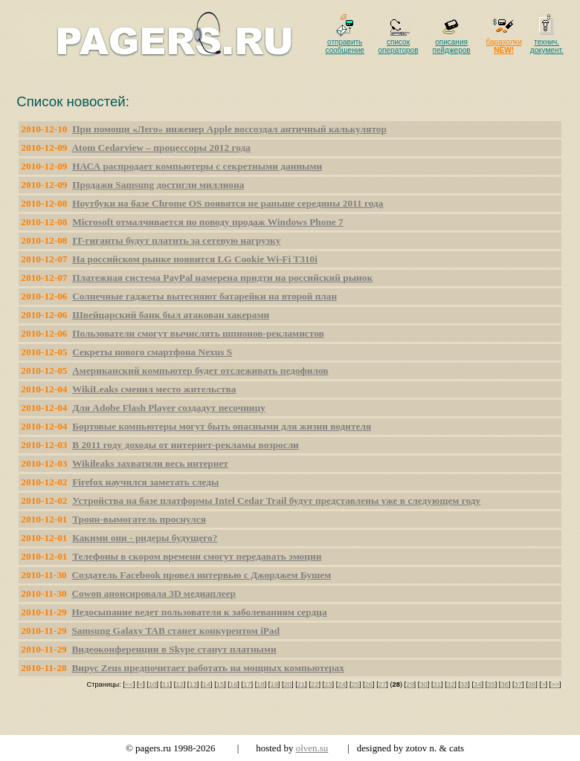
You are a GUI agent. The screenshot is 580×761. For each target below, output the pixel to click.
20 (287, 684)
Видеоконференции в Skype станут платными (173, 649)
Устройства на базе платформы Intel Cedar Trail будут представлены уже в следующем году (276, 500)
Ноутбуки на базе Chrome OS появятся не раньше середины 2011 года (227, 203)
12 (179, 684)
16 (233, 684)
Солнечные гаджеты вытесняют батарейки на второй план (204, 296)
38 (531, 684)
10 (152, 684)
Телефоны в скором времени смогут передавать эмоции (196, 556)
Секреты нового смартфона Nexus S (152, 351)
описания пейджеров (452, 46)
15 (220, 684)
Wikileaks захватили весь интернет (150, 463)
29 (409, 684)
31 (437, 684)
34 (477, 684)
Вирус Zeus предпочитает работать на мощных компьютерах (207, 667)
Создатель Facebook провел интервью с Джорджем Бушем (201, 574)
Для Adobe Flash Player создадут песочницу (168, 407)
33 (464, 684)
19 (273, 684)
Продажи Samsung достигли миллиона (158, 184)
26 (369, 684)
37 (518, 684)
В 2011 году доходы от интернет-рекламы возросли (185, 444)
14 (206, 684)
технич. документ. (547, 46)
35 (490, 684)
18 (260, 684)
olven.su (312, 748)
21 (301, 684)
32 (450, 684)
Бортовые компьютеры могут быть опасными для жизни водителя (221, 426)
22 (314, 684)
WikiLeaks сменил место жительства (154, 389)
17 (247, 684)
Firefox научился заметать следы (145, 482)
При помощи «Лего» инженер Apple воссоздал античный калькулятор (229, 129)
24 (341, 684)
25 (355, 684)
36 (504, 684)
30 (423, 684)
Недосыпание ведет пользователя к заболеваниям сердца (198, 612)
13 (192, 684)
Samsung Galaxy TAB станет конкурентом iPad (175, 630)
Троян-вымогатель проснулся (139, 519)
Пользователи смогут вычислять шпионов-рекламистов (198, 333)
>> (555, 684)
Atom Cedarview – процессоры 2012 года (161, 147)
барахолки (504, 46)
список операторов (398, 46)
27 (382, 684)
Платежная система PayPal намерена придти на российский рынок (222, 277)
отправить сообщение (345, 46)
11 (166, 684)
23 (328, 684)
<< (129, 684)
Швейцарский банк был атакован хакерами (170, 314)
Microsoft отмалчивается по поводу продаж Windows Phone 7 (208, 221)
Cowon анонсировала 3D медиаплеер (153, 593)
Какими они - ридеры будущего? (144, 537)
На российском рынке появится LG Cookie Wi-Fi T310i (195, 259)
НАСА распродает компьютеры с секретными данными (197, 166)
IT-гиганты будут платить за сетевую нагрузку (176, 240)
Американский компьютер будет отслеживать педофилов (200, 370)
